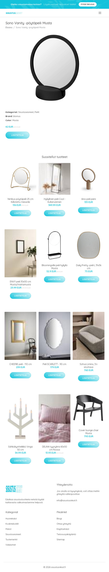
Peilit (37, 112)
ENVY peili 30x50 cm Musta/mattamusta (20, 283)
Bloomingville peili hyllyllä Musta (54, 267)
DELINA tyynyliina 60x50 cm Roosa (54, 448)
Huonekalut (11, 518)
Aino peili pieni (88, 199)
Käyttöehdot (63, 529)
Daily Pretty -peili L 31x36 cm (88, 267)
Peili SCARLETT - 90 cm (54, 364)
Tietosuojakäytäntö (66, 534)
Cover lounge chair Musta (88, 432)
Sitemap (61, 539)
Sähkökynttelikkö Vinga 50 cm (20, 448)
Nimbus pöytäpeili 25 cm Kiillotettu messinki (20, 200)
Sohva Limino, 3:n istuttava (88, 365)
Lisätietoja (17, 135)
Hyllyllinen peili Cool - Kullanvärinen (54, 200)
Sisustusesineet (26, 112)
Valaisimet (11, 544)
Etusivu (9, 27)
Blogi (59, 518)
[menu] (100, 13)
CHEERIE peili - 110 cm (20, 364)
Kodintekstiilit (12, 523)
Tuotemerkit (11, 539)
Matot (8, 529)
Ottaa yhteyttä (64, 523)
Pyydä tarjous (87, 4)
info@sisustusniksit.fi (67, 500)
